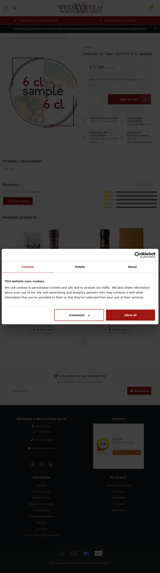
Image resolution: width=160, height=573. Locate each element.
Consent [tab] (28, 266)
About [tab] (132, 266)
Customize (79, 315)
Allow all (130, 315)
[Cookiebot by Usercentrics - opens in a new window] (137, 255)
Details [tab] (80, 266)
